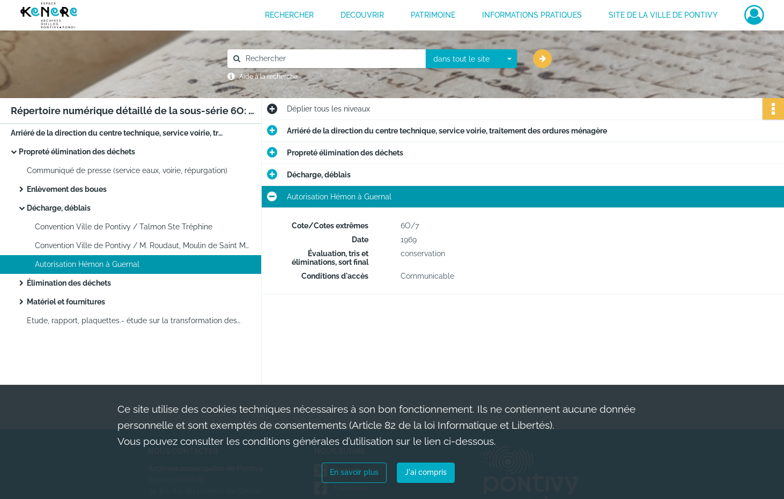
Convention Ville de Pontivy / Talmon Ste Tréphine (123, 226)
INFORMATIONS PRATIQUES (532, 15)
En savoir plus (354, 472)
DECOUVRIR (362, 15)
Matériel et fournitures (66, 301)
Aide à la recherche (268, 76)
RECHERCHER (289, 15)
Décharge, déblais (59, 208)
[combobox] (471, 59)
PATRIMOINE (433, 15)
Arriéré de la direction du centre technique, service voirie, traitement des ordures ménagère (118, 133)
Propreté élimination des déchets (77, 151)
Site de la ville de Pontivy (663, 15)
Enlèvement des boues (67, 189)
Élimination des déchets (69, 283)
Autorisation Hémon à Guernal (87, 264)
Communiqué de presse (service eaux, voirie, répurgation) (127, 170)
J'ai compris (426, 472)
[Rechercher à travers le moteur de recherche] (332, 58)
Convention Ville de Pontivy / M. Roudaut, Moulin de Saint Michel (142, 245)
